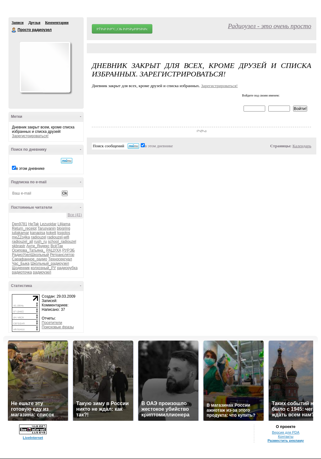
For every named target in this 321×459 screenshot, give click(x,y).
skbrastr (18, 246)
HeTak (33, 224)
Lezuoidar (48, 224)
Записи (18, 22)
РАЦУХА (53, 250)
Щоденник (21, 268)
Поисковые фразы (58, 327)
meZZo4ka (21, 237)
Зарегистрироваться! (30, 136)
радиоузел (42, 272)
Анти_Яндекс (38, 246)
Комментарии (57, 22)
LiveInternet (33, 438)
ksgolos (63, 233)
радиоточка (22, 272)
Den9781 (19, 224)
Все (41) (75, 215)
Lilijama (63, 224)
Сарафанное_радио (29, 259)
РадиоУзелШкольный (30, 255)
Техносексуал (60, 259)
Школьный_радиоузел (49, 263)
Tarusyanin (47, 228)
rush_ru (40, 241)
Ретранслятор (62, 255)
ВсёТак (56, 246)
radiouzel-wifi (58, 237)
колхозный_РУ (43, 268)
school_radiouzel (62, 241)
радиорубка (67, 268)
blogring (63, 228)
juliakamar (20, 233)
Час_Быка (20, 263)
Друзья (34, 22)
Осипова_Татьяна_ (28, 250)
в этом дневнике (30, 168)
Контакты (285, 436)
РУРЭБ (68, 250)
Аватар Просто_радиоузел (44, 67)
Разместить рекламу (285, 440)
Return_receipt (24, 228)
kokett (51, 233)
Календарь (301, 145)
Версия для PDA (285, 432)
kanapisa (37, 233)
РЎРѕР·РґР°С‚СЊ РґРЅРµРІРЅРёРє (122, 29)
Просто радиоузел (14, 30)
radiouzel (38, 237)
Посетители (52, 323)
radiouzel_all (22, 241)
